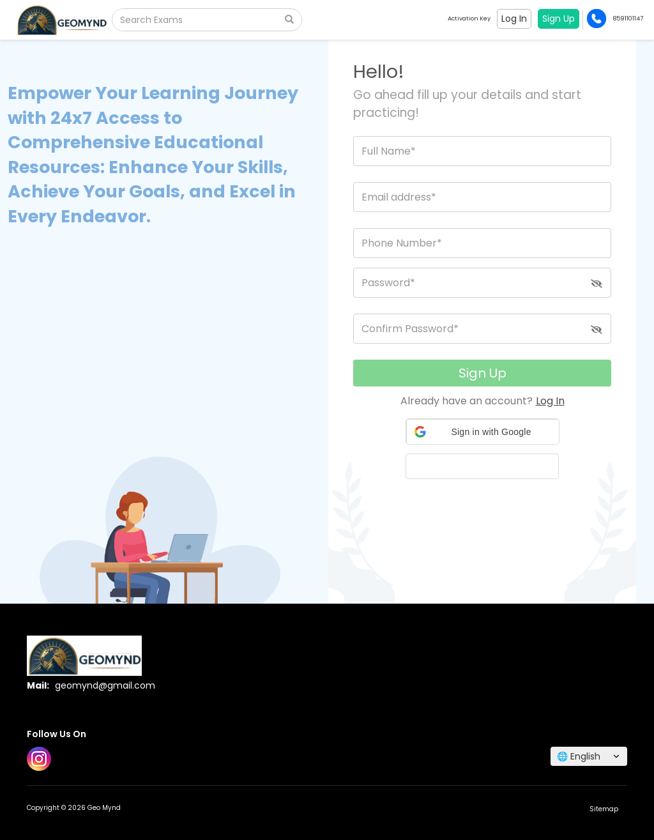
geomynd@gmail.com (105, 685)
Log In (550, 400)
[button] (482, 432)
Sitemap (603, 809)
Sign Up (482, 373)
